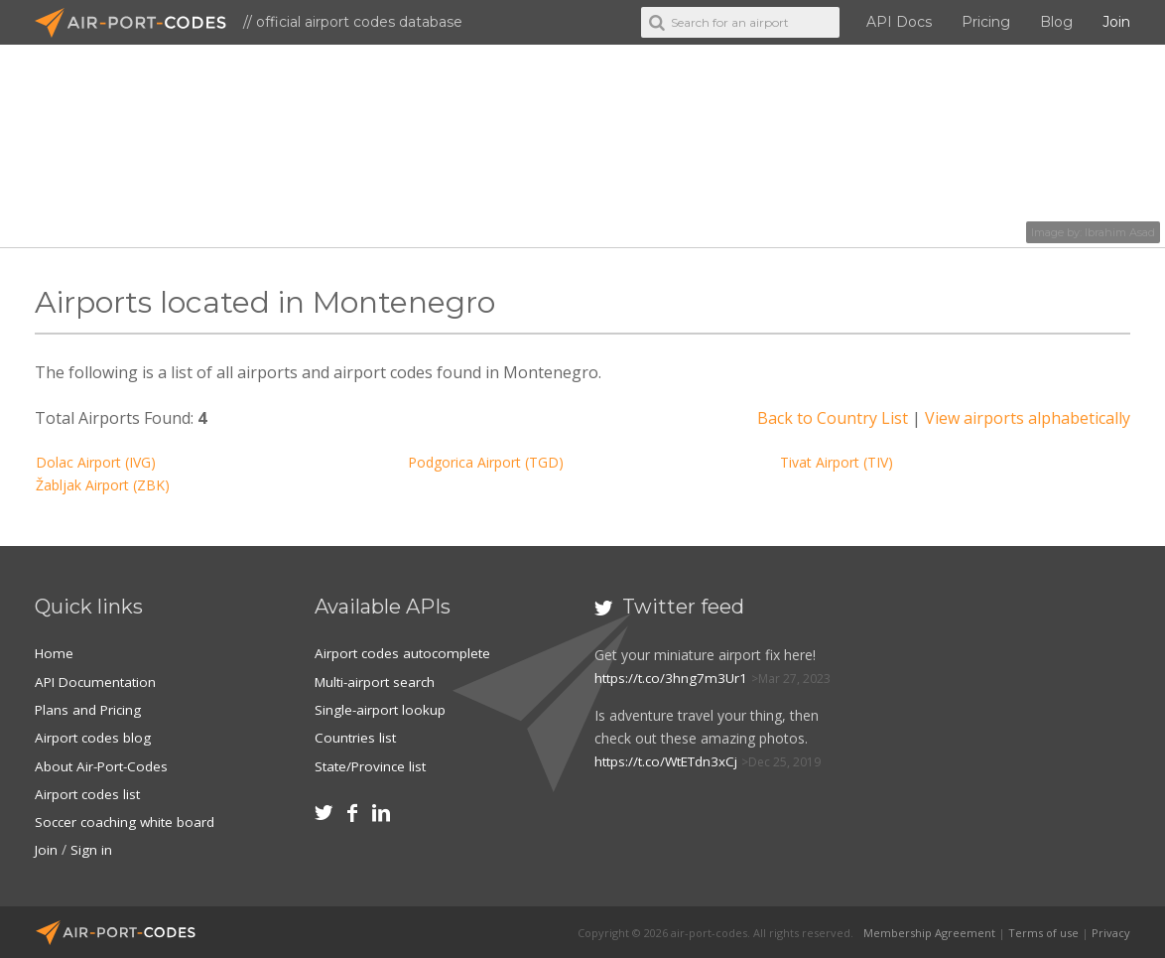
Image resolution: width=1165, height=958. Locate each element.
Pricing (986, 22)
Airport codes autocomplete (405, 652)
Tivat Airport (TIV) (836, 462)
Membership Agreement (929, 930)
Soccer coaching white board (127, 820)
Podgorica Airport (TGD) (486, 462)
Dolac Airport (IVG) (96, 462)
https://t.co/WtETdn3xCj (670, 761)
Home (54, 652)
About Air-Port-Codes (104, 764)
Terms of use (1043, 930)
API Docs (899, 22)
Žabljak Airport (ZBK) (103, 485)
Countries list (356, 737)
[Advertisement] (1018, 725)
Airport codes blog (94, 737)
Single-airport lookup (381, 709)
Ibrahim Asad (1120, 232)
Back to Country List (832, 418)
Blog (1056, 22)
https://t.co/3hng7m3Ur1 (673, 677)
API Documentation (98, 681)
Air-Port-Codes (139, 23)
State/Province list (373, 764)
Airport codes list (89, 792)
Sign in (92, 848)
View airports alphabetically (1027, 418)
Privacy (1111, 930)
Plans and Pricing (89, 709)
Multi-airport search (378, 681)
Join (1116, 22)
